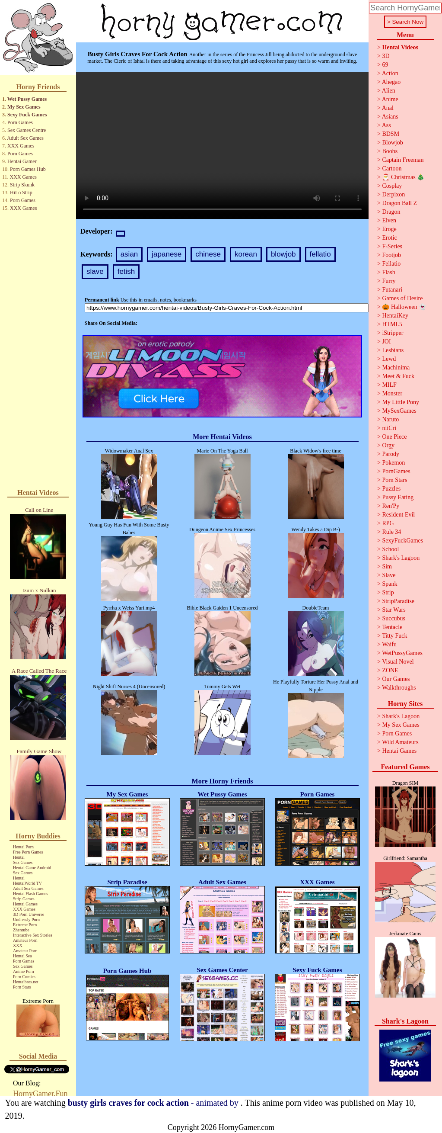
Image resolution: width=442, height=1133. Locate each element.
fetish (126, 271)
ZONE (390, 670)
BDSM (390, 134)
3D (385, 56)
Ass (386, 125)
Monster (392, 393)
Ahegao (391, 82)
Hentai (19, 857)
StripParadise (398, 601)
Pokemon (393, 462)
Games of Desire (402, 298)
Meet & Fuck (398, 376)
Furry (388, 281)
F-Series (392, 246)
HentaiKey (395, 315)
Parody (390, 454)
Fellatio (391, 263)
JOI (386, 341)
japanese (166, 254)
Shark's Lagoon (401, 558)
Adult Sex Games (25, 138)
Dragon (391, 212)
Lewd (389, 359)
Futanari (392, 289)
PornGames (396, 471)
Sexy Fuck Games (27, 115)
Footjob (391, 255)
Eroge (389, 229)
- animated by (154, 1102)
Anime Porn (23, 971)
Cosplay (392, 186)
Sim (387, 566)
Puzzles (391, 488)
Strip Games (24, 898)
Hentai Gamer (22, 161)
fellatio (320, 254)
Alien (388, 90)
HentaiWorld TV (27, 883)
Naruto (390, 419)
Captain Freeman (402, 160)
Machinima (396, 367)
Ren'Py (390, 506)
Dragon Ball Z (399, 203)
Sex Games (22, 862)
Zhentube (21, 930)
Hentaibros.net (25, 981)
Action (390, 73)
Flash (388, 272)
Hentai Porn (23, 846)
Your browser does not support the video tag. (222, 145)
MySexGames (399, 411)
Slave (388, 575)
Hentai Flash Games (30, 893)
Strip (388, 592)
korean (246, 254)
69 (385, 64)
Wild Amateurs (400, 742)
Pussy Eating (397, 497)
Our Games (396, 679)
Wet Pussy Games (27, 99)
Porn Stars (22, 987)
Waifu (389, 644)
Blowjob (392, 142)
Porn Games (20, 122)
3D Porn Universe (28, 914)
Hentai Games (25, 904)
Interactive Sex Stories (32, 935)
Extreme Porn (25, 924)
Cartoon (391, 168)
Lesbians (393, 350)
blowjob (283, 254)
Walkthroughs (399, 687)
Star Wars (393, 610)
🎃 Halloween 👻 (404, 307)
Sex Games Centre (26, 130)
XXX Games (20, 146)
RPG (388, 523)
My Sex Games (24, 107)
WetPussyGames (402, 653)
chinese (208, 254)
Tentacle (392, 627)
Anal (388, 108)
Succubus (393, 618)
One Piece (394, 436)
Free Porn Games (28, 852)
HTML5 (392, 324)
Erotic (389, 237)
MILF (389, 385)
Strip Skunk (22, 185)
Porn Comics (24, 976)
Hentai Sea (22, 955)
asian (129, 254)
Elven (389, 220)
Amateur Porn (25, 940)
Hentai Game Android (32, 867)
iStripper (392, 333)
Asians (390, 116)
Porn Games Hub (28, 169)
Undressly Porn (26, 919)
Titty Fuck (394, 635)
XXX (17, 945)
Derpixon (393, 194)
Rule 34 (391, 532)
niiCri (389, 428)
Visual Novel (397, 661)
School (390, 549)
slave (95, 271)
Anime (390, 99)
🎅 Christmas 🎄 (403, 177)
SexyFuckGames (402, 540)
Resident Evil (398, 514)
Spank (389, 584)
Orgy (388, 445)
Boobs (389, 151)
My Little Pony (400, 402)
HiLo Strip (21, 192)
